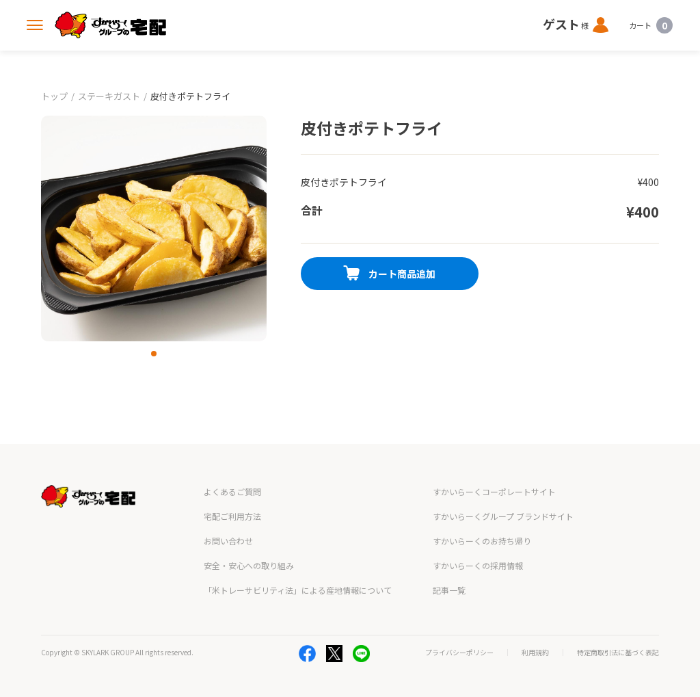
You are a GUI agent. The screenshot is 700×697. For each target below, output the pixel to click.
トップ (54, 96)
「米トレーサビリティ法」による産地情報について (298, 590)
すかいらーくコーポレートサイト (494, 491)
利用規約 (535, 652)
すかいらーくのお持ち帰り (482, 541)
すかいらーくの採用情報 (478, 565)
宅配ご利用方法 (232, 516)
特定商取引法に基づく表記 (618, 652)
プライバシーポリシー (459, 652)
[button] (153, 353)
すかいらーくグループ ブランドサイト (503, 516)
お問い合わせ (228, 541)
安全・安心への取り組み (249, 565)
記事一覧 (449, 590)
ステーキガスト (109, 96)
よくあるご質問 (232, 491)
